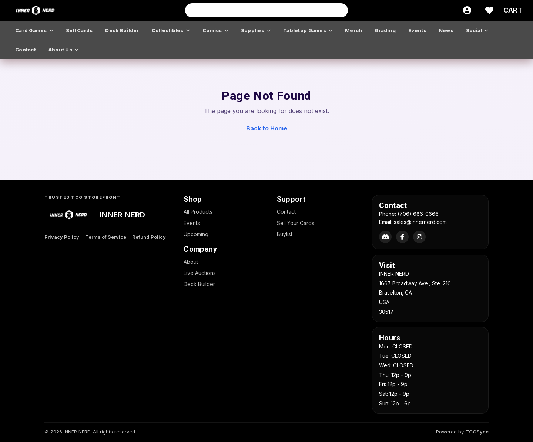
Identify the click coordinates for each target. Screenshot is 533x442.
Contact (286, 211)
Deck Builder (199, 284)
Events (192, 223)
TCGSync (477, 432)
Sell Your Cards (295, 223)
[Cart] (513, 10)
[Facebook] (402, 237)
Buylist (284, 234)
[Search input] (266, 10)
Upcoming (196, 234)
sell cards (79, 30)
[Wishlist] (489, 10)
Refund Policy (149, 237)
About (191, 262)
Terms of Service (105, 237)
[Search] (340, 10)
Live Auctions (200, 273)
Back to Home (266, 128)
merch (353, 30)
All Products (198, 211)
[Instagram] (419, 237)
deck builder (122, 30)
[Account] (467, 10)
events (417, 30)
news (446, 30)
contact (25, 49)
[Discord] (385, 237)
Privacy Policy (61, 237)
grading (385, 30)
